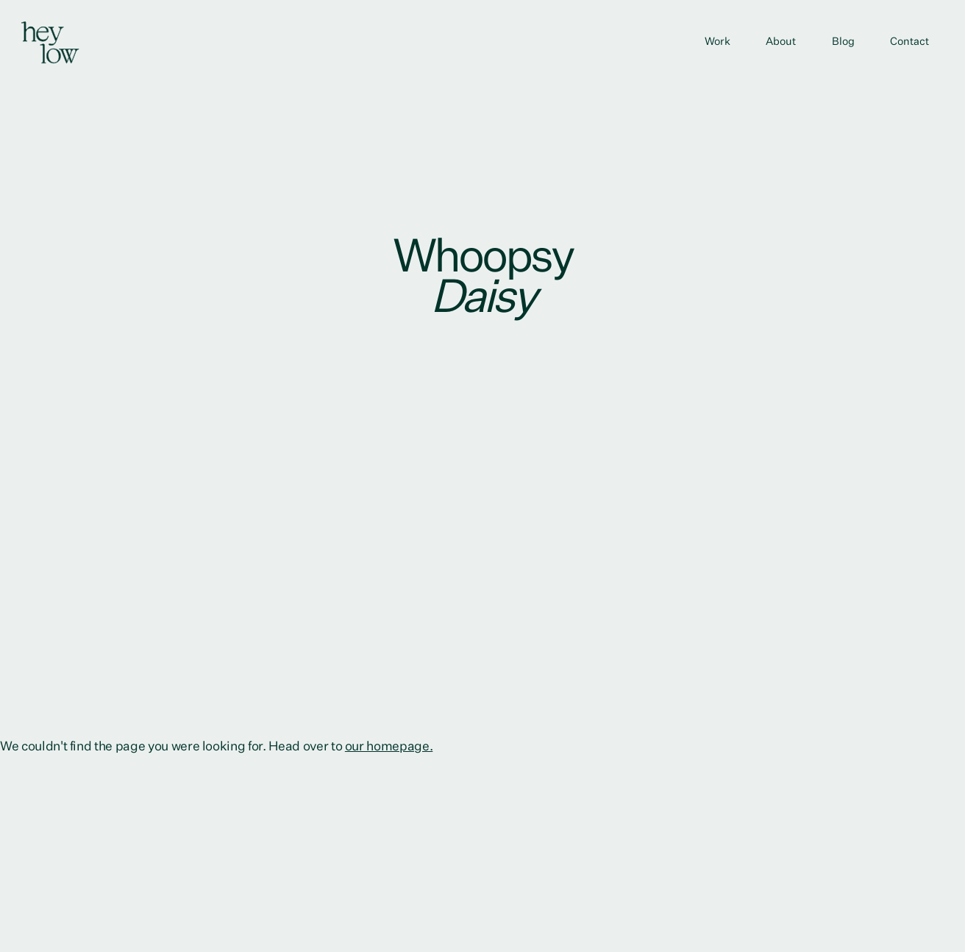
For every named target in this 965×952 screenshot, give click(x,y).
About (781, 42)
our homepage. (389, 746)
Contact (909, 42)
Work (717, 42)
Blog (843, 42)
